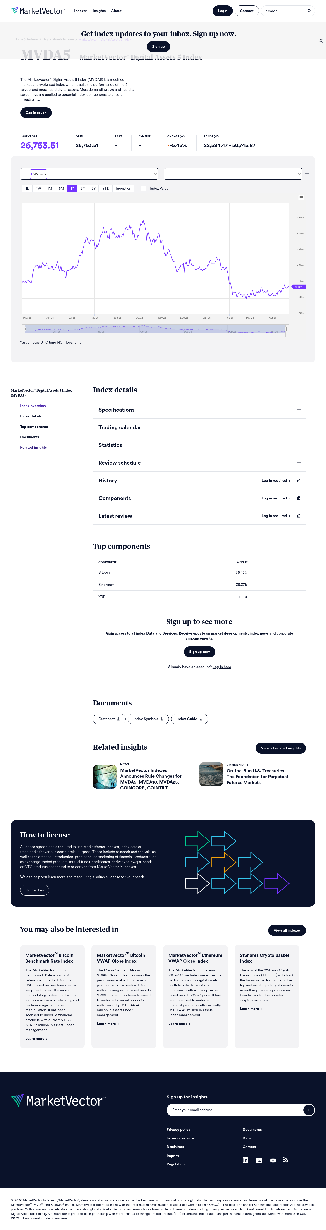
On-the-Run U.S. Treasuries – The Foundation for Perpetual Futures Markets (257, 777)
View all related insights (281, 748)
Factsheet (109, 719)
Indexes (80, 11)
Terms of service (180, 1138)
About (116, 11)
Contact (247, 11)
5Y (93, 188)
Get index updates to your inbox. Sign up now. (158, 34)
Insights (99, 11)
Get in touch (36, 113)
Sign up (158, 46)
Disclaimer (175, 1147)
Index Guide (190, 719)
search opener (309, 11)
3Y (83, 188)
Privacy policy (178, 1130)
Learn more (36, 1039)
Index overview (33, 406)
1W (38, 188)
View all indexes (287, 930)
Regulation (176, 1164)
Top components (34, 427)
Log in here (222, 667)
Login (222, 11)
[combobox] (89, 174)
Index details (31, 416)
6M (61, 188)
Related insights (33, 447)
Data (247, 1138)
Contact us (35, 890)
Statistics (110, 445)
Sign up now (199, 652)
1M (50, 188)
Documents (29, 437)
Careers (249, 1147)
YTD (106, 188)
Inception (123, 188)
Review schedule (119, 463)
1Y (72, 188)
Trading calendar (119, 427)
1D (28, 188)
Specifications (116, 410)
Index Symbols (148, 719)
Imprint (173, 1156)
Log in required (276, 480)
